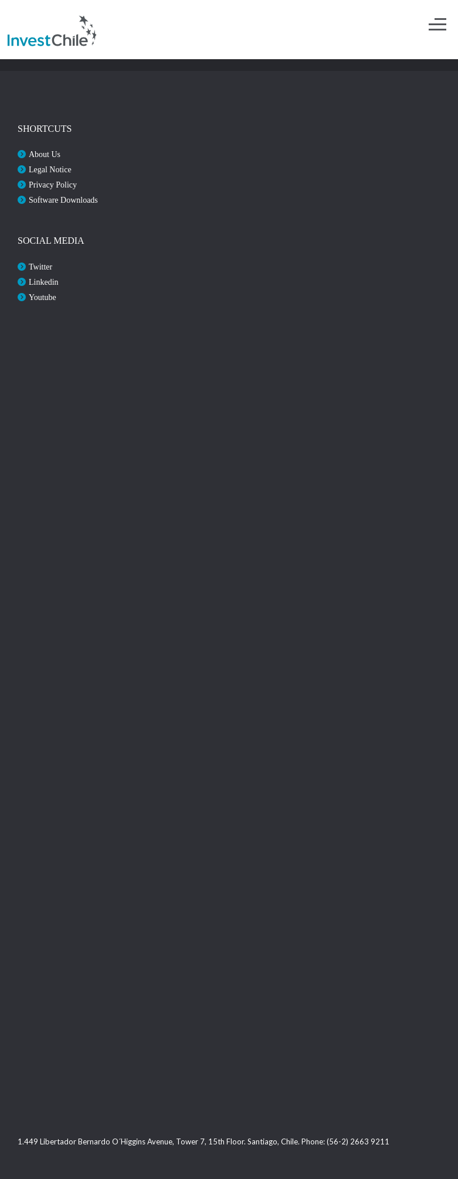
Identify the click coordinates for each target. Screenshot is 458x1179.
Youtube (42, 297)
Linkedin (44, 282)
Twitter (40, 267)
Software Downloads (63, 200)
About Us (44, 154)
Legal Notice (50, 169)
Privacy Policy (53, 184)
